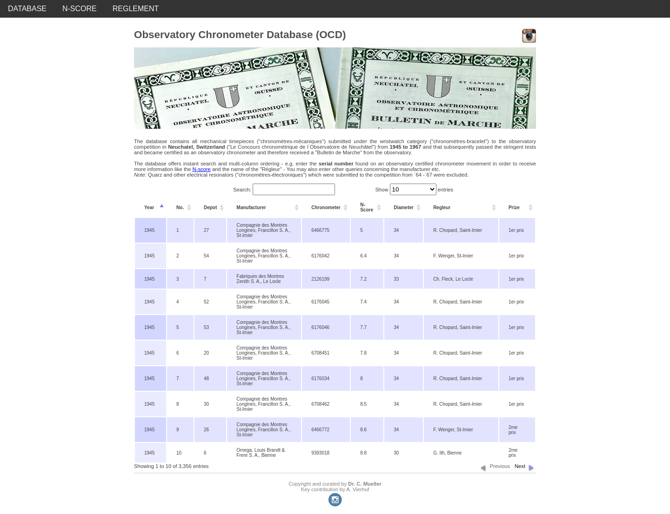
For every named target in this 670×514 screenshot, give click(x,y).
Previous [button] (499, 466)
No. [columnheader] (180, 207)
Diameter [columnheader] (404, 207)
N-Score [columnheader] (366, 207)
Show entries (414, 189)
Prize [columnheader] (514, 207)
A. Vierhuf (357, 489)
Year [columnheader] (149, 207)
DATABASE (27, 9)
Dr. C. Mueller (365, 484)
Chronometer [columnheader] (326, 207)
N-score (202, 169)
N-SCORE (79, 9)
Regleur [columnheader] (441, 207)
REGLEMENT (136, 9)
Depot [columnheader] (210, 207)
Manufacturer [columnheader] (251, 207)
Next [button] (520, 466)
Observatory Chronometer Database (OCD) (240, 34)
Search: (284, 189)
